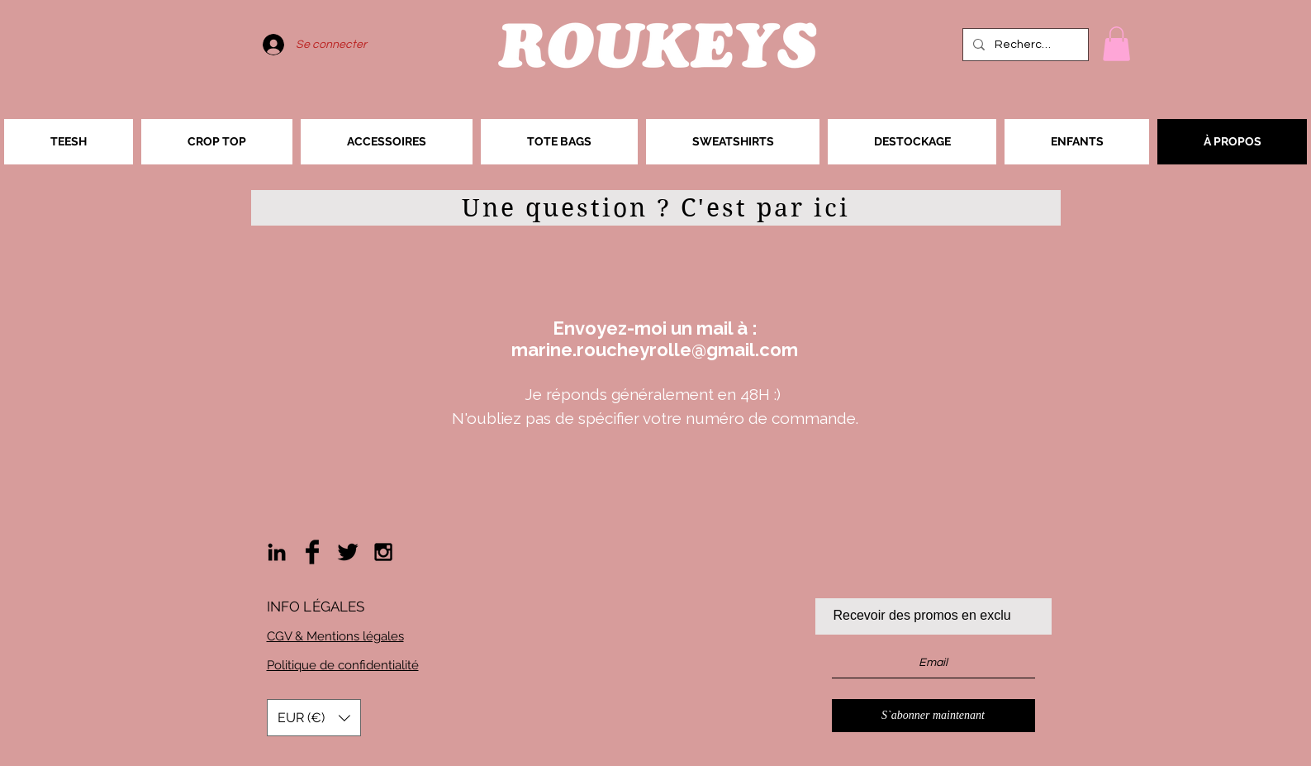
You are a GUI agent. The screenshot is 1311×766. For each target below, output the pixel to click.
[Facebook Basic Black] (312, 552)
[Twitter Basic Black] (347, 552)
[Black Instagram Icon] (383, 552)
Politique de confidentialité (343, 665)
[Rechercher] (1024, 44)
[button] (1116, 43)
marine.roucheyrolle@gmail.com (654, 349)
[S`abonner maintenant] (933, 715)
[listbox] (314, 717)
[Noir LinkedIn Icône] (276, 552)
